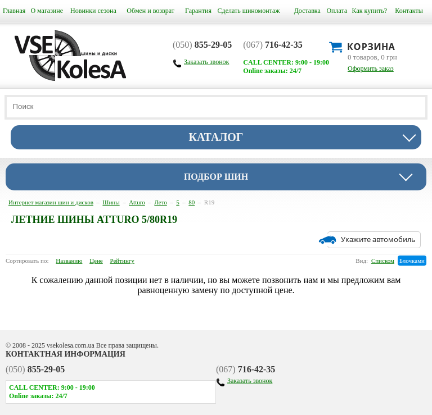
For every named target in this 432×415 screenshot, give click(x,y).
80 (191, 202)
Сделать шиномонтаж (249, 11)
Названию (69, 260)
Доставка (307, 11)
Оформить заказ (371, 68)
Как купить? (370, 11)
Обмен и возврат (150, 11)
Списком (382, 260)
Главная (14, 11)
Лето (160, 202)
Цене (96, 260)
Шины (110, 202)
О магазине (46, 11)
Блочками (412, 260)
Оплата (336, 11)
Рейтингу (122, 260)
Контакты (409, 11)
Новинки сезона (93, 11)
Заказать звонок (249, 381)
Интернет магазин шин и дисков (50, 202)
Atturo (137, 202)
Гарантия (198, 11)
